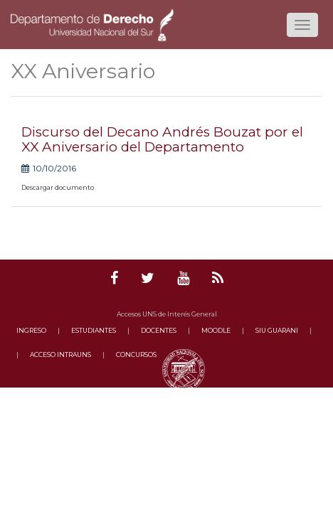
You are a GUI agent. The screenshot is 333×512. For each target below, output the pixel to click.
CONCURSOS (136, 354)
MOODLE (216, 330)
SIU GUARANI (276, 330)
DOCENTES (158, 330)
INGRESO (31, 330)
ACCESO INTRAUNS (60, 354)
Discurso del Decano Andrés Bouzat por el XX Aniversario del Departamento (162, 139)
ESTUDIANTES (93, 330)
